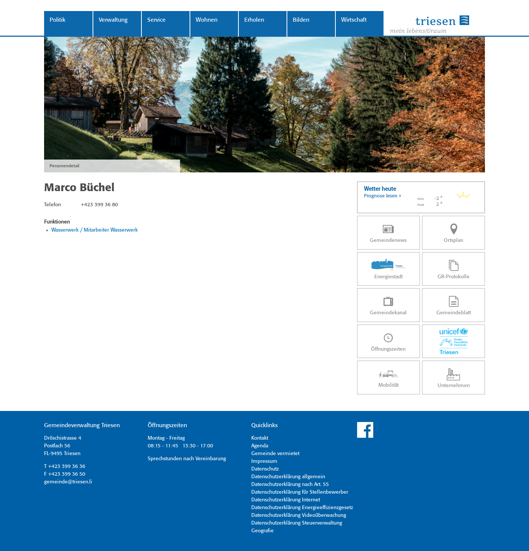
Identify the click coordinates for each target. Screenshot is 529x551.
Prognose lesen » (382, 196)
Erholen (254, 20)
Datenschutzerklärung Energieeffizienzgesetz (302, 507)
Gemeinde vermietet (275, 453)
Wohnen (206, 20)
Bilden (301, 20)
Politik (57, 20)
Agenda (259, 445)
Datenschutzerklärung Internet (285, 499)
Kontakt (259, 438)
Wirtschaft (354, 20)
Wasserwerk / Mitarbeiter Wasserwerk (94, 230)
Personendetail (64, 166)
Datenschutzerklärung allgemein (288, 476)
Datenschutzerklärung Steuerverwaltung (296, 523)
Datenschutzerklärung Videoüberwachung (298, 515)
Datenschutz (265, 469)
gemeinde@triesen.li (68, 481)
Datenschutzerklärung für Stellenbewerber (299, 492)
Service (156, 20)
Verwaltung (113, 20)
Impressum (264, 461)
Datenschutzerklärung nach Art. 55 (290, 484)
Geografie (262, 530)
